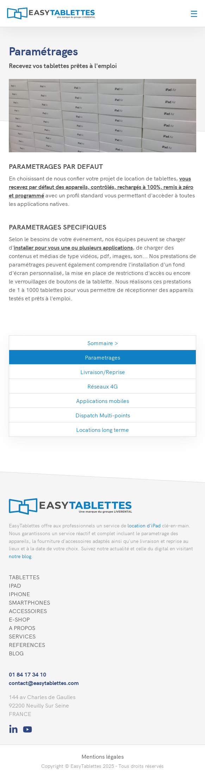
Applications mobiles (102, 400)
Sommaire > (102, 343)
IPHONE (19, 594)
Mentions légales (102, 756)
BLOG (16, 653)
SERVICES (22, 636)
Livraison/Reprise (102, 371)
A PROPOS (22, 627)
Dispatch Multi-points (102, 415)
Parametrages (102, 357)
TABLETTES (24, 577)
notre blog (20, 555)
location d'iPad (144, 525)
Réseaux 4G (102, 386)
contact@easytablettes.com (44, 682)
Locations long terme (102, 429)
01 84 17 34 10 (27, 674)
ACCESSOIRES (28, 610)
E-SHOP (19, 619)
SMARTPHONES (29, 602)
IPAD (15, 585)
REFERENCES (27, 644)
